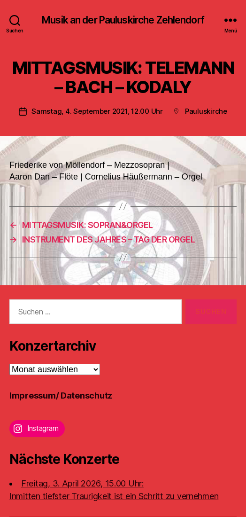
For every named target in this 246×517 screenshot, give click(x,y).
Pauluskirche (206, 111)
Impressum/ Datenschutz (60, 395)
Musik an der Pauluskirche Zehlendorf (123, 20)
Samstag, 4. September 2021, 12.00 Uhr (97, 111)
